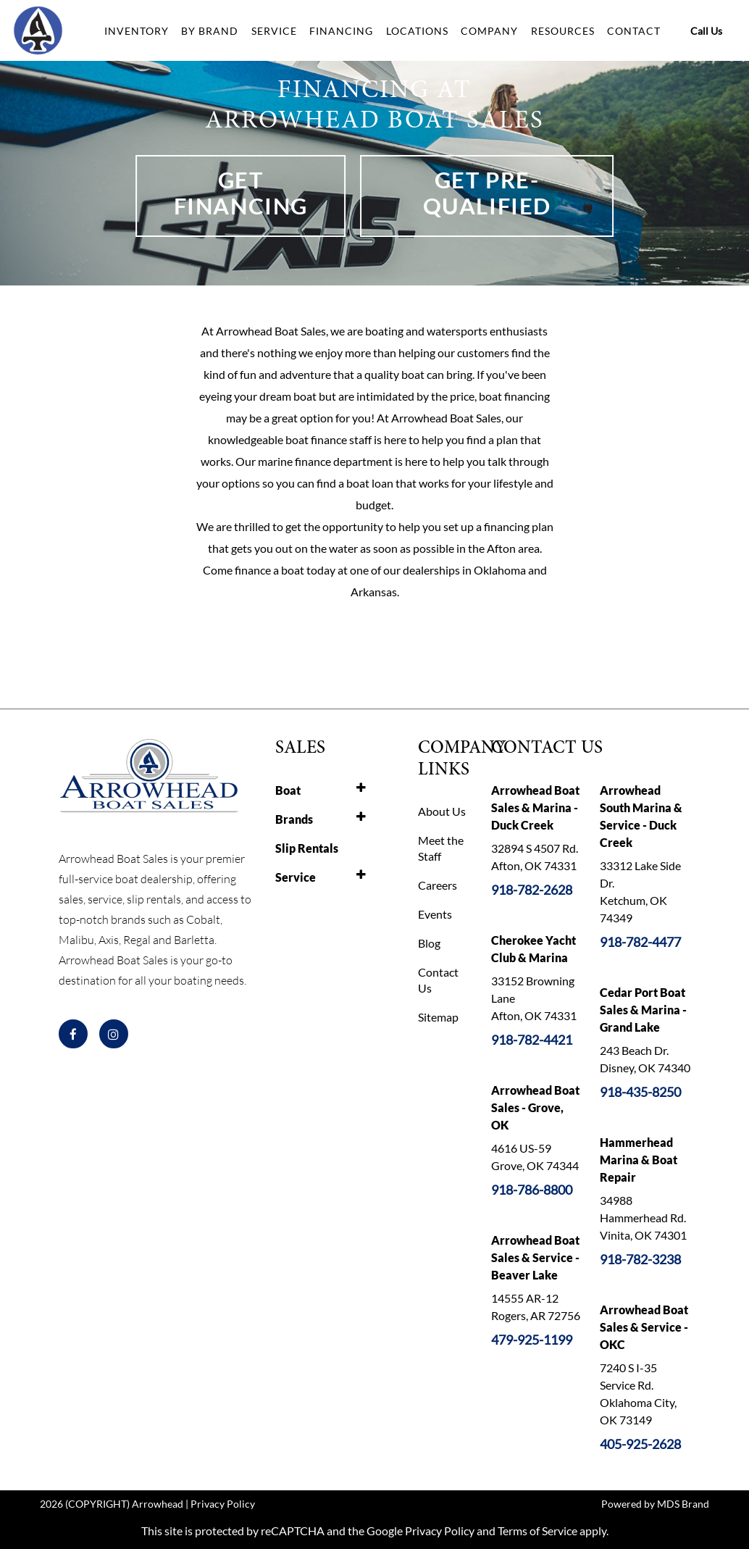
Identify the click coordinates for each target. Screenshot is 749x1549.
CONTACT (634, 31)
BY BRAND (209, 31)
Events (435, 914)
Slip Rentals (306, 848)
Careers (437, 885)
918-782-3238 (640, 1259)
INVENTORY (136, 31)
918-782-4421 (531, 1040)
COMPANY (489, 31)
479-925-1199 (531, 1340)
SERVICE (274, 31)
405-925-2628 (640, 1444)
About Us (442, 811)
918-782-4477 (640, 942)
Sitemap (438, 1017)
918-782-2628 (531, 890)
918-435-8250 (640, 1092)
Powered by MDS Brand (655, 1504)
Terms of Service (537, 1530)
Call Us (706, 31)
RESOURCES (563, 31)
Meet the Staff (441, 848)
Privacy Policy (223, 1504)
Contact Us (438, 980)
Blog (429, 943)
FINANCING (341, 31)
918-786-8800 (531, 1190)
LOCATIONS (417, 31)
